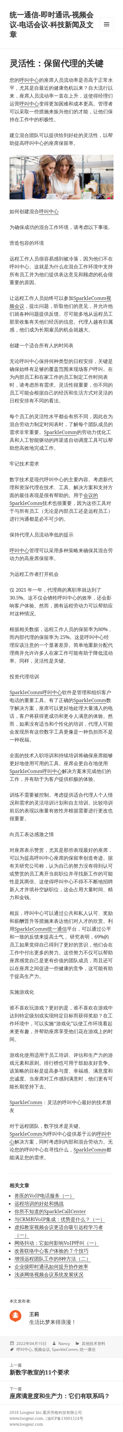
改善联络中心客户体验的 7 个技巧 (51, 1250)
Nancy (64, 1343)
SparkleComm (60, 432)
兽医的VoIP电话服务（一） (44, 1195)
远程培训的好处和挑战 (39, 1203)
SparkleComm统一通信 (40, 928)
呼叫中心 (29, 80)
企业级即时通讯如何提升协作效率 (51, 1266)
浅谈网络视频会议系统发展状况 (48, 1274)
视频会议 (42, 1349)
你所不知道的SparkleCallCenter (50, 1211)
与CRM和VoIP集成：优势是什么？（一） (59, 1219)
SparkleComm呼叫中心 (36, 692)
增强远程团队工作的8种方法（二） (52, 1258)
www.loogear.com (26, 1424)
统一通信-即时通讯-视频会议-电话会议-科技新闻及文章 (51, 24)
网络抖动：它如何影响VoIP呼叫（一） (56, 1242)
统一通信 (87, 1349)
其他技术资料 (93, 1343)
